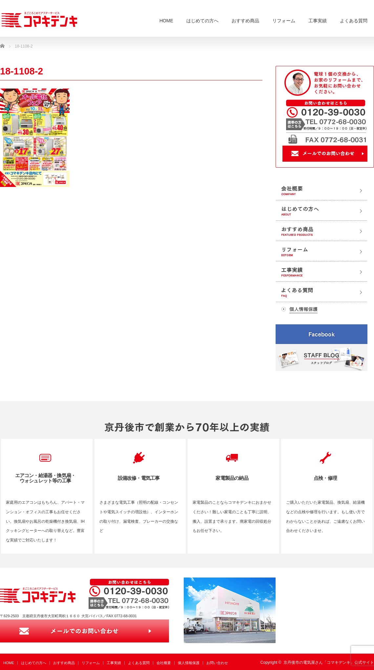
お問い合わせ (217, 663)
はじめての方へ (202, 20)
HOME (166, 20)
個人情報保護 (188, 663)
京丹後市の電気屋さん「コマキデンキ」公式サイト (328, 662)
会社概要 (163, 663)
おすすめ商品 (245, 20)
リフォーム (283, 20)
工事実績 (317, 20)
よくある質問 (353, 20)
